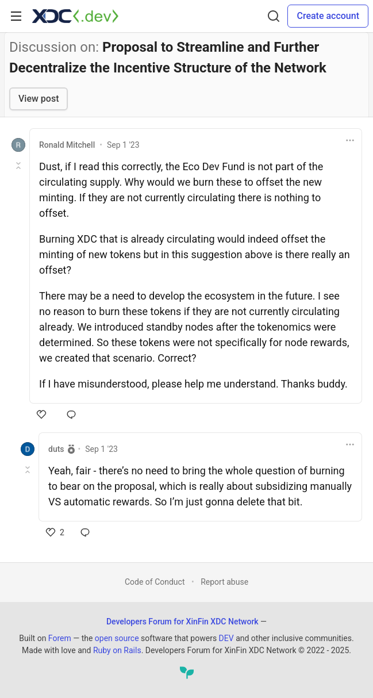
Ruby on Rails (117, 650)
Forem (59, 638)
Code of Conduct (155, 581)
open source (117, 638)
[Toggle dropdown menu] (350, 140)
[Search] (273, 16)
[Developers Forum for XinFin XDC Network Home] (75, 16)
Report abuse (224, 581)
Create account (328, 15)
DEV (226, 638)
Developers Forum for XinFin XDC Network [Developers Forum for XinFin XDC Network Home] (182, 621)
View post (38, 98)
